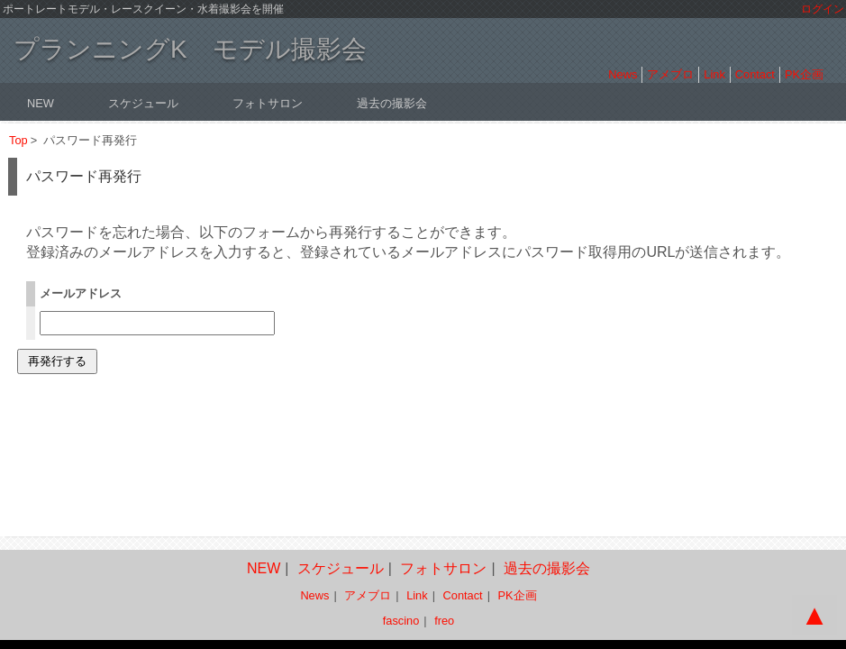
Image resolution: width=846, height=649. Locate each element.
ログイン (822, 9)
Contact (755, 74)
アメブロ (670, 74)
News (622, 74)
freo (444, 620)
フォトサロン (267, 103)
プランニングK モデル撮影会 (190, 49)
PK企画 (804, 74)
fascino (401, 620)
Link (714, 74)
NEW (40, 103)
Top (18, 140)
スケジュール (143, 103)
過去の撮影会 (392, 103)
